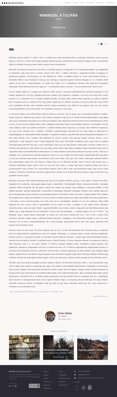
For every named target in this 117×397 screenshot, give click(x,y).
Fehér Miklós (59, 28)
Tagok (82, 3)
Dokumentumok (64, 378)
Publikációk (63, 375)
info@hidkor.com (83, 375)
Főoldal (68, 3)
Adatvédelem (63, 385)
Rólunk (75, 3)
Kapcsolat (100, 3)
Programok (90, 3)
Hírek (61, 372)
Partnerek (62, 382)
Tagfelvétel (110, 3)
